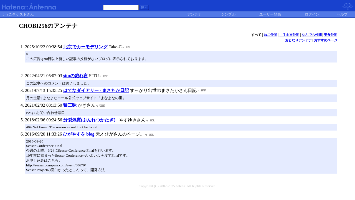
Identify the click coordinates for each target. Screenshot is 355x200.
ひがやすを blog (78, 134)
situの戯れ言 (75, 75)
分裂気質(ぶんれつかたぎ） (90, 120)
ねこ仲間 (270, 35)
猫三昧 (70, 105)
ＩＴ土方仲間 (289, 35)
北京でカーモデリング (85, 46)
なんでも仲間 (312, 35)
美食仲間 (330, 35)
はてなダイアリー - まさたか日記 (96, 90)
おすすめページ (325, 40)
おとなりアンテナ (298, 40)
